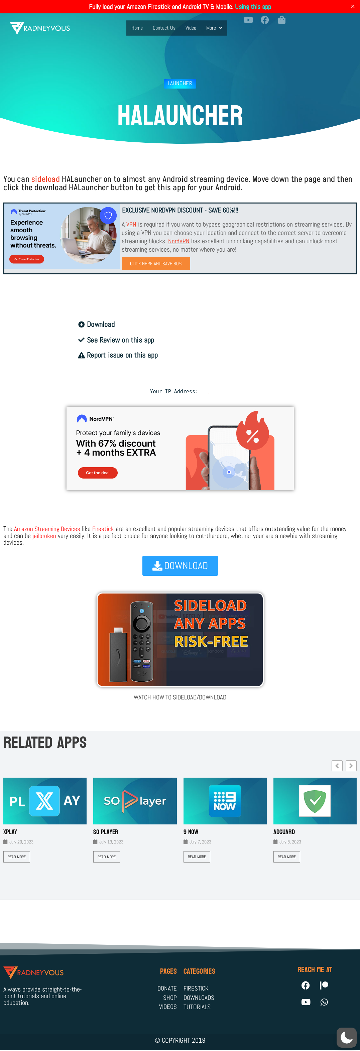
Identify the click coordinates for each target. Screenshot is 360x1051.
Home (137, 23)
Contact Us (164, 23)
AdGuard (284, 832)
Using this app (253, 6)
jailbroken (44, 536)
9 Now (191, 832)
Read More (17, 857)
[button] (214, 23)
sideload (45, 179)
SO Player (105, 832)
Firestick (105, 529)
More (214, 23)
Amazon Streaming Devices (48, 529)
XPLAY (10, 832)
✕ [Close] (353, 6)
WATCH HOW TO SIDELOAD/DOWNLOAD (180, 697)
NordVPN (179, 241)
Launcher (180, 83)
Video (191, 23)
